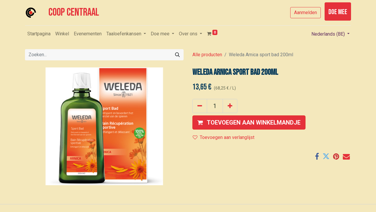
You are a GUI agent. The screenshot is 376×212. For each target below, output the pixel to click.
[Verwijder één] (199, 106)
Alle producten (207, 54)
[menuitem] (39, 34)
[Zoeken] (177, 54)
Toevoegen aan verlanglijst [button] (223, 137)
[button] (249, 122)
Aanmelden (305, 12)
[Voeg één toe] (230, 106)
